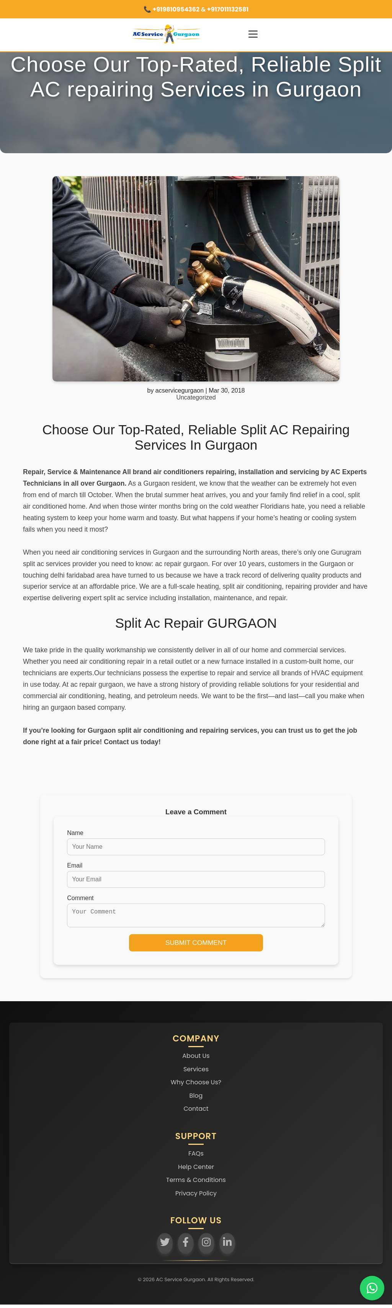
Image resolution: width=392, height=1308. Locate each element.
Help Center (196, 1170)
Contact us (121, 742)
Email (74, 865)
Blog (196, 1098)
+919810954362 (175, 9)
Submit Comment (196, 945)
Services (196, 1072)
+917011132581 (227, 9)
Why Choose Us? (196, 1085)
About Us (195, 1058)
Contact (195, 1112)
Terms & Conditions (196, 1183)
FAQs (196, 1156)
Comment (80, 898)
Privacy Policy (196, 1196)
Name (75, 833)
